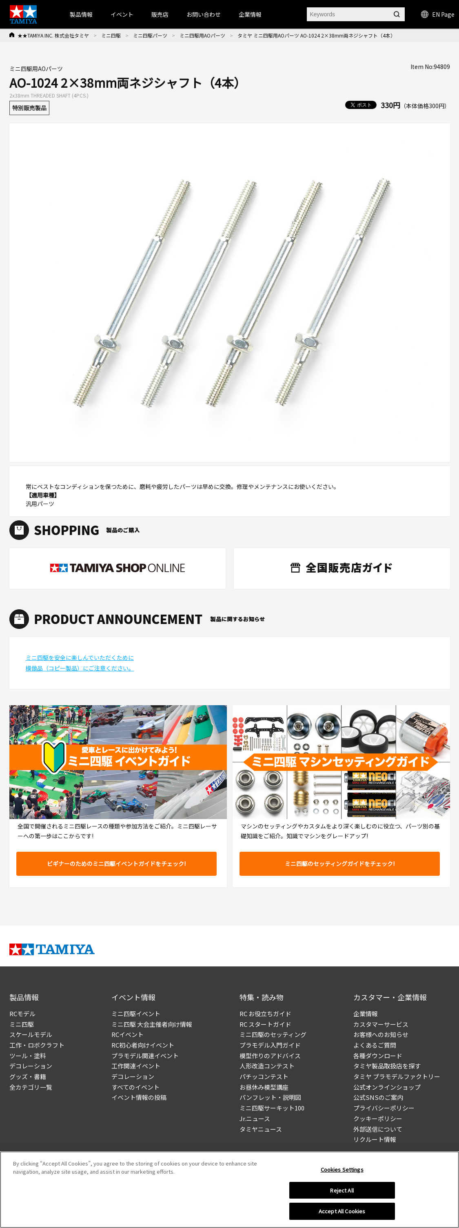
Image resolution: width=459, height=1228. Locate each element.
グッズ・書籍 (27, 1076)
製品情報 (81, 14)
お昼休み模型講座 (263, 1087)
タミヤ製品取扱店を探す (387, 1065)
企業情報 (365, 1013)
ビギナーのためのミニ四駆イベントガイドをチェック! (116, 863)
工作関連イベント (135, 1065)
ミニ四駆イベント (135, 1013)
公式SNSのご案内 (378, 1097)
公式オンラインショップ (387, 1087)
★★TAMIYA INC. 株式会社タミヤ (53, 35)
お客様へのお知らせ (380, 1034)
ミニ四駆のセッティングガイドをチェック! (340, 863)
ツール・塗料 (27, 1055)
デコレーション (30, 1065)
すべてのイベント (135, 1087)
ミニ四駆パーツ (150, 35)
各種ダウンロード (377, 1055)
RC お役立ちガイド (265, 1013)
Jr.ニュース (254, 1118)
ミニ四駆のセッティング (272, 1034)
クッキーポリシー (377, 1118)
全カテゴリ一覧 (30, 1087)
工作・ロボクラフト (36, 1045)
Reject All (341, 1193)
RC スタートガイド (265, 1024)
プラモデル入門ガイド (270, 1045)
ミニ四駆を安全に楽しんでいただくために (80, 657)
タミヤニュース (260, 1129)
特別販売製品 (29, 108)
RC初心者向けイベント (142, 1045)
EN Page (438, 14)
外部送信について (377, 1129)
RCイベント (127, 1034)
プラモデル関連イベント (145, 1055)
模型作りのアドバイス (270, 1055)
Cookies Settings (342, 1172)
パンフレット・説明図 (270, 1097)
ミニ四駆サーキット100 (271, 1108)
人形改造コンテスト (267, 1065)
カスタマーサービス (380, 1024)
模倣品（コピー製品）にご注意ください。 (80, 668)
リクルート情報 (374, 1139)
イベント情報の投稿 (138, 1097)
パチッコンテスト (263, 1076)
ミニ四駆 (111, 35)
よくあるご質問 (374, 1045)
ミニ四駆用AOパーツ (202, 35)
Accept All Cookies (342, 1214)
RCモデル (22, 1013)
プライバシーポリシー (384, 1108)
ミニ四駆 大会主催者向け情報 (151, 1024)
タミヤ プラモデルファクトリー (396, 1076)
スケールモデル (30, 1034)
